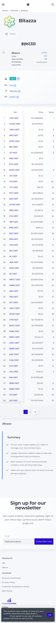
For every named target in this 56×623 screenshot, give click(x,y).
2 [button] (30, 412)
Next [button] (35, 412)
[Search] (53, 4)
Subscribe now (44, 541)
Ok (49, 615)
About (5, 567)
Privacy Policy (8, 582)
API (3, 563)
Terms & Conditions (11, 578)
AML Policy (7, 591)
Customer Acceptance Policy (15, 586)
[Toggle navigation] (3, 4)
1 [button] (25, 412)
